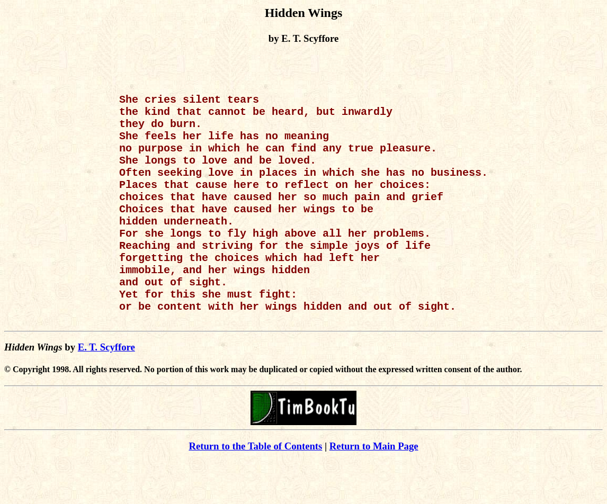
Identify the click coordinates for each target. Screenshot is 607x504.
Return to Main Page (373, 488)
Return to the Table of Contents (255, 488)
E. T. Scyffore (106, 389)
